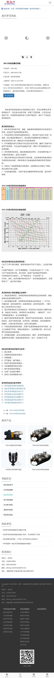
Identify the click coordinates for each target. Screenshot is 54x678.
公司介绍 (9, 95)
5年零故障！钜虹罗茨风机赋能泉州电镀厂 (17, 543)
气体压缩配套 (24, 628)
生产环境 (23, 645)
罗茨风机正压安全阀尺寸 (14, 394)
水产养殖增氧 (24, 632)
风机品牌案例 (24, 609)
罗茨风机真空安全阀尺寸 (14, 400)
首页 (6, 675)
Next (48, 38)
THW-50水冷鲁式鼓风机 (40, 445)
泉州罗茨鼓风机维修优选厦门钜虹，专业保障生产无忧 (21, 534)
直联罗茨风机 (8, 510)
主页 (12, 9)
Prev (6, 38)
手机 (20, 675)
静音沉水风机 (24, 615)
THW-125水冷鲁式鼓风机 (40, 469)
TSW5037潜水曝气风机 (13, 469)
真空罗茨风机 (34, 9)
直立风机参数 (8, 500)
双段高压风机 (8, 515)
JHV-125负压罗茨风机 (17, 410)
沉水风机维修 (24, 638)
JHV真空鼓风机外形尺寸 (13, 403)
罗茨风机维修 (24, 635)
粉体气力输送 (24, 625)
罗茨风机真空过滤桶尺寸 (14, 397)
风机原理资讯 (41, 609)
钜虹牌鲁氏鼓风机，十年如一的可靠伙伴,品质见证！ (21, 539)
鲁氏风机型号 (8, 485)
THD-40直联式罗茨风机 (13, 445)
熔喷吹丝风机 (24, 641)
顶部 (47, 675)
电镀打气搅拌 (24, 619)
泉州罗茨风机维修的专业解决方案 (14, 530)
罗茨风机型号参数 (22, 9)
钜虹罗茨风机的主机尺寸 (14, 391)
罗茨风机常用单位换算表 (14, 386)
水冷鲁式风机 (8, 505)
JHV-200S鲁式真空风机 (17, 413)
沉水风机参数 (8, 490)
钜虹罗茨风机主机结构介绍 (14, 388)
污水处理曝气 (24, 612)
